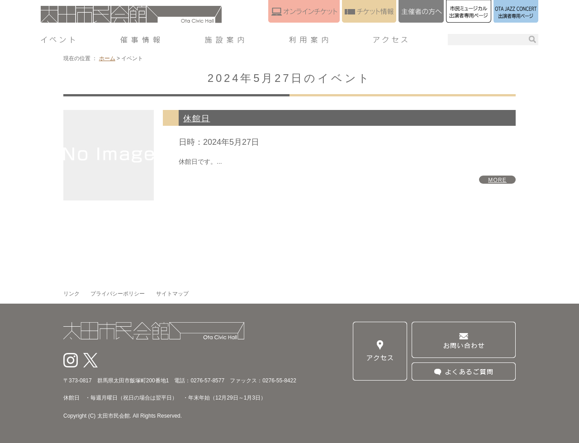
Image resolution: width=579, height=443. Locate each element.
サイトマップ (172, 294)
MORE (497, 180)
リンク (71, 294)
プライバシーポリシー (117, 294)
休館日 (196, 118)
